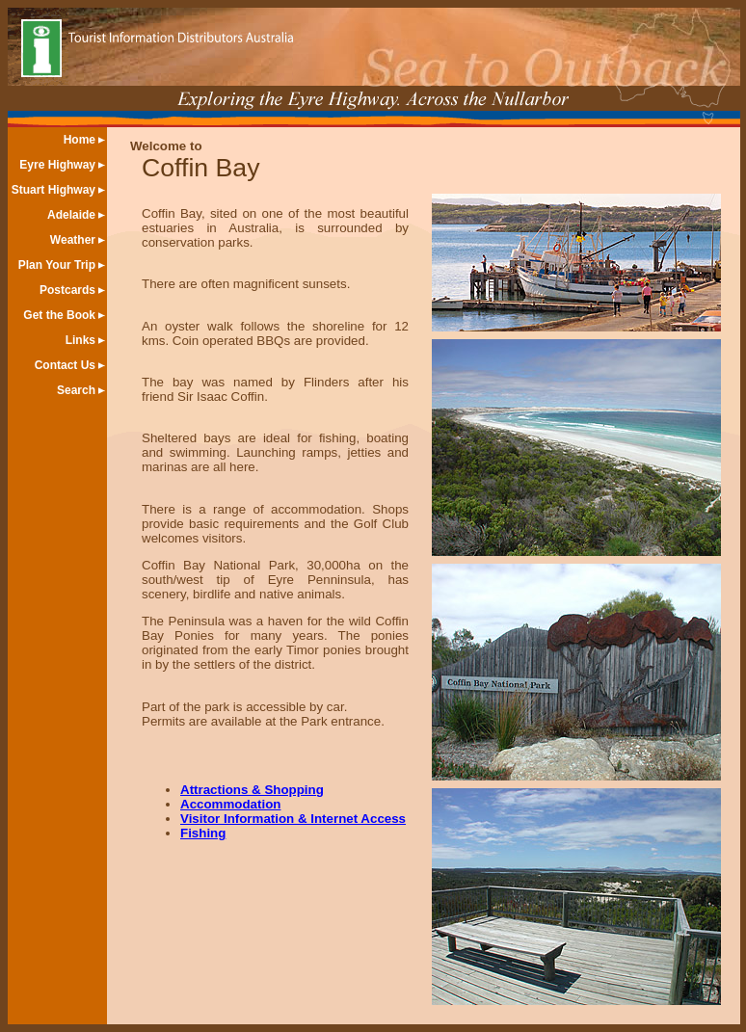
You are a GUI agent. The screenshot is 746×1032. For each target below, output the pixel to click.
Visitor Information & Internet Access (293, 818)
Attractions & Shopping (252, 789)
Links (80, 340)
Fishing (203, 833)
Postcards (67, 290)
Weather (72, 240)
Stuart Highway (53, 190)
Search (76, 390)
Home (79, 139)
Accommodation (230, 804)
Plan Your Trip (56, 265)
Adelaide (71, 215)
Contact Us (65, 365)
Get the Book (59, 315)
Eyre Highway (57, 165)
